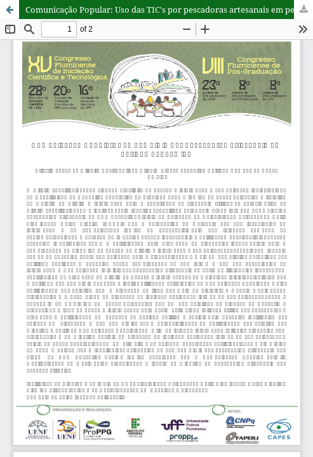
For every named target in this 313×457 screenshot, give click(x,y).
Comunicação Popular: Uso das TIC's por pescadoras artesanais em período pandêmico (169, 9)
